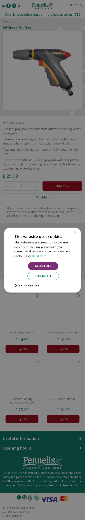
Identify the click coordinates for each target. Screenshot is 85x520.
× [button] (74, 231)
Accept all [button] (43, 266)
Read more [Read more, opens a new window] (39, 256)
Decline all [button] (43, 276)
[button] (26, 285)
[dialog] (42, 260)
